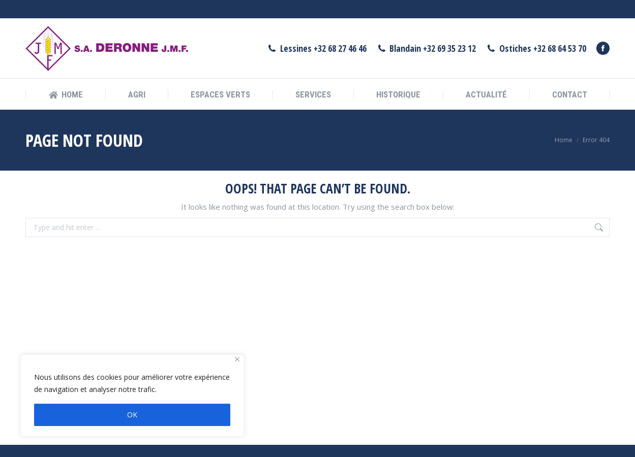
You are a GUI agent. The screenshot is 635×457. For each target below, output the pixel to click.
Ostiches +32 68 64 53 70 (536, 30)
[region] (132, 395)
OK (132, 414)
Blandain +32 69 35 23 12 (426, 30)
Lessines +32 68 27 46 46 (317, 30)
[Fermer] (237, 359)
